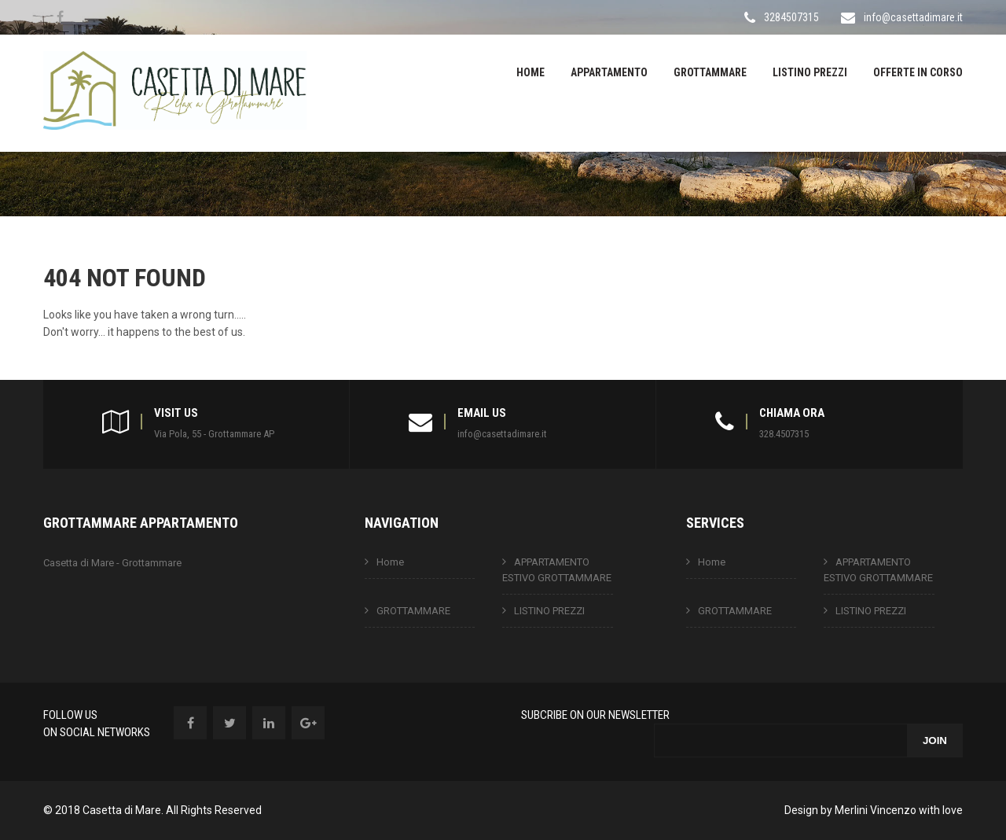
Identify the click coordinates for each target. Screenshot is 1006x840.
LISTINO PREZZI (810, 72)
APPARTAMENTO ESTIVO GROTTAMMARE (556, 570)
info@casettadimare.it (913, 17)
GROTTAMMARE (710, 72)
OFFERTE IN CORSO (918, 72)
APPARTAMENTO (609, 72)
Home (530, 72)
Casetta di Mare (122, 810)
